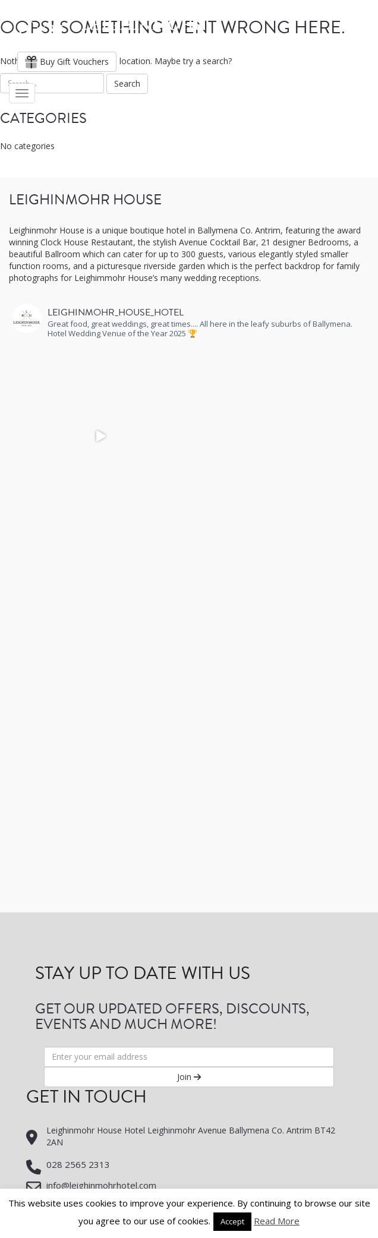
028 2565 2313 (78, 1164)
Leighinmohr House (111, 30)
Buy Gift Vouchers (67, 61)
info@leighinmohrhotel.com (101, 1185)
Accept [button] (232, 1221)
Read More (277, 1221)
